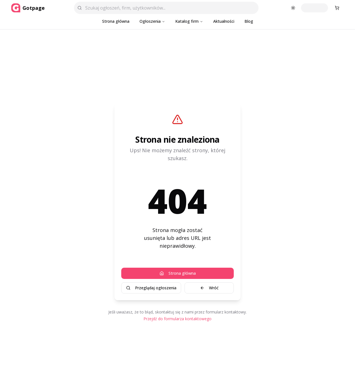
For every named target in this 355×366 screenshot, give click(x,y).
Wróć (209, 287)
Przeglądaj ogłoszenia (151, 287)
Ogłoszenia (152, 21)
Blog (248, 21)
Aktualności (223, 21)
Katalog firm (189, 21)
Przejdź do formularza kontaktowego (177, 318)
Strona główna (115, 21)
